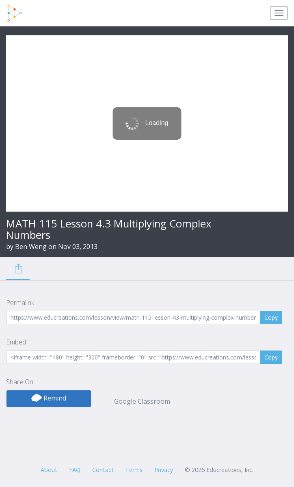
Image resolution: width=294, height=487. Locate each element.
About (49, 470)
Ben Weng (31, 246)
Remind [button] (48, 398)
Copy (271, 317)
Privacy (163, 470)
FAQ (74, 470)
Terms (134, 470)
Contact (103, 470)
